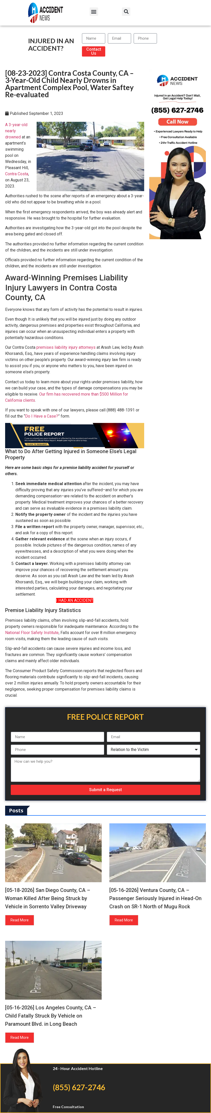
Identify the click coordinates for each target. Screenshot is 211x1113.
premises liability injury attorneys (66, 347)
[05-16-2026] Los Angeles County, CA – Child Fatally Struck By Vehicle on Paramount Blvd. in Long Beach (50, 1016)
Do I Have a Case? (41, 416)
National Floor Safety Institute (32, 632)
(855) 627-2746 (79, 1087)
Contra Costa (16, 173)
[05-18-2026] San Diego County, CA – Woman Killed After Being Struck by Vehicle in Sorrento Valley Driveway (47, 898)
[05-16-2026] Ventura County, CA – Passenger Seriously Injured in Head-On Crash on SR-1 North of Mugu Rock (155, 898)
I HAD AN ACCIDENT (74, 600)
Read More (19, 920)
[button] (94, 11)
